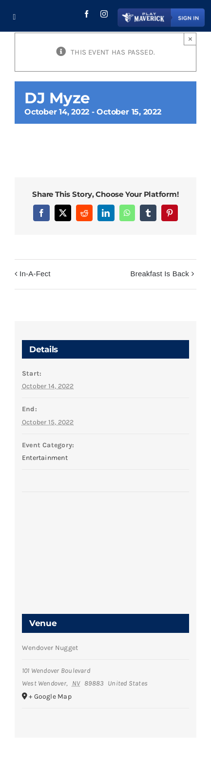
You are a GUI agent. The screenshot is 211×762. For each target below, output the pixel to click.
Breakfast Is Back (159, 273)
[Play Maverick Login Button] (161, 9)
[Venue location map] (105, 529)
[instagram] (104, 14)
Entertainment (45, 458)
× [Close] (190, 39)
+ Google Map (50, 696)
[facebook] (86, 14)
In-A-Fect (35, 273)
